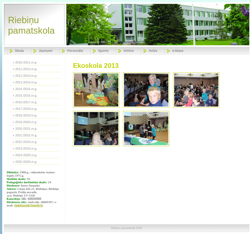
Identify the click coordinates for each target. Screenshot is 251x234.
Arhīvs (129, 51)
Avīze (153, 51)
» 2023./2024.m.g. (25, 148)
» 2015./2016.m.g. (25, 95)
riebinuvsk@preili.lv (28, 205)
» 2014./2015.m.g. (25, 89)
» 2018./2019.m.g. (25, 115)
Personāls (75, 51)
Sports (103, 51)
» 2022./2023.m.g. (25, 141)
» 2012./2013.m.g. (25, 75)
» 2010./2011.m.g (24, 62)
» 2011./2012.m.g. (25, 69)
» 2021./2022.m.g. (25, 135)
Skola (19, 51)
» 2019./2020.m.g (24, 122)
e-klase (178, 51)
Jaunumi (45, 51)
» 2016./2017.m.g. (25, 102)
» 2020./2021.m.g (24, 128)
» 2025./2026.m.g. (25, 161)
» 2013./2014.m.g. (25, 82)
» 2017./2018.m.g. (25, 108)
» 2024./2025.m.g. (25, 155)
